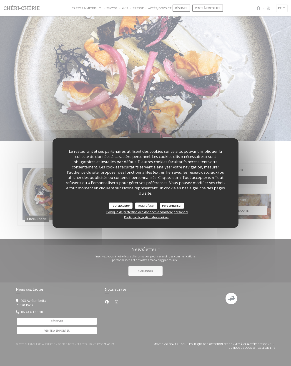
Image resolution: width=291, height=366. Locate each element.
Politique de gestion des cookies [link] (146, 217)
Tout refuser (146, 205)
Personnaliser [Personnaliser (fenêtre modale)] (172, 205)
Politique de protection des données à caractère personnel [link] (147, 212)
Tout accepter (120, 205)
